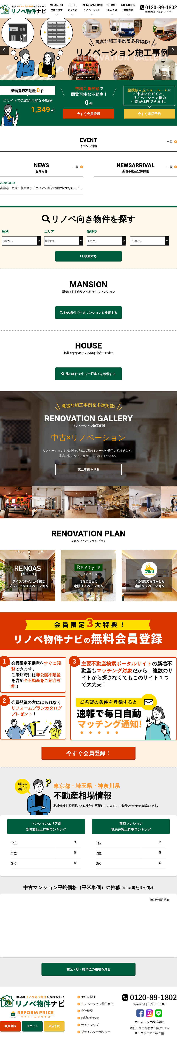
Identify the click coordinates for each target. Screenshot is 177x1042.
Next (174, 54)
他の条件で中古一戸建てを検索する (88, 374)
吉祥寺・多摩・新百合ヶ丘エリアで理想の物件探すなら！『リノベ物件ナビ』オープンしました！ (65, 188)
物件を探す (88, 997)
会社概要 (87, 1011)
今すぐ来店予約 (149, 114)
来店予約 (54, 1027)
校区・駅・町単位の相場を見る (88, 970)
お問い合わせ (90, 1018)
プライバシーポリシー (96, 1032)
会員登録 (10, 1027)
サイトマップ (90, 1025)
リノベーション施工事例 (97, 1004)
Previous (4, 54)
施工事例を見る (88, 470)
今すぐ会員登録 (88, 114)
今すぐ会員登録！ (88, 753)
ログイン (32, 1027)
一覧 (169, 141)
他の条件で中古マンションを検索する (88, 312)
